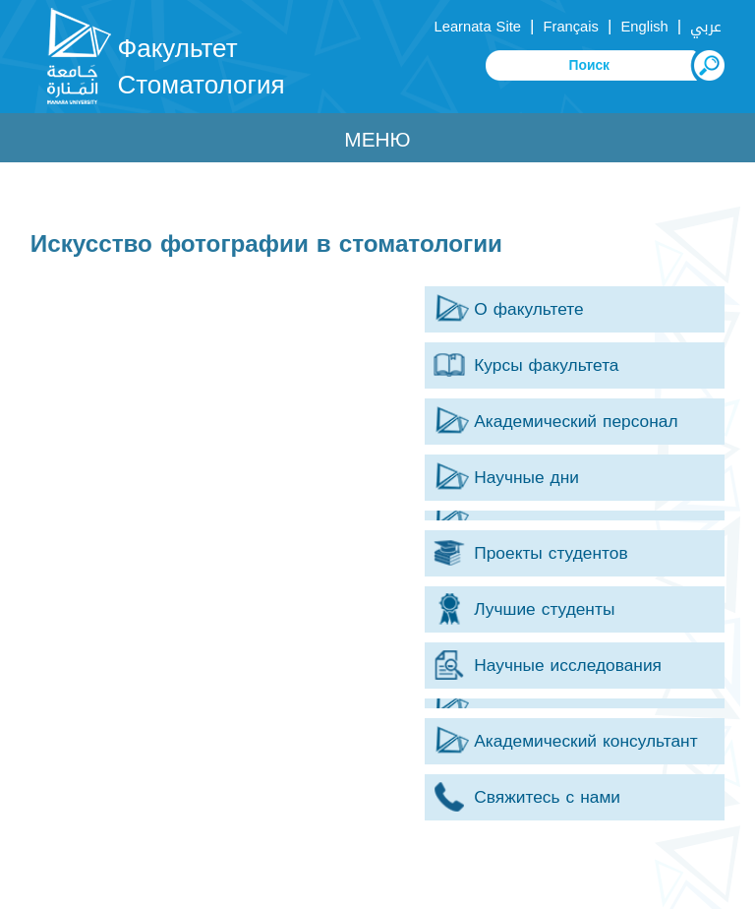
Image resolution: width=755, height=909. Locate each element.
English (644, 26)
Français (571, 26)
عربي (706, 26)
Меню (377, 139)
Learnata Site (478, 26)
